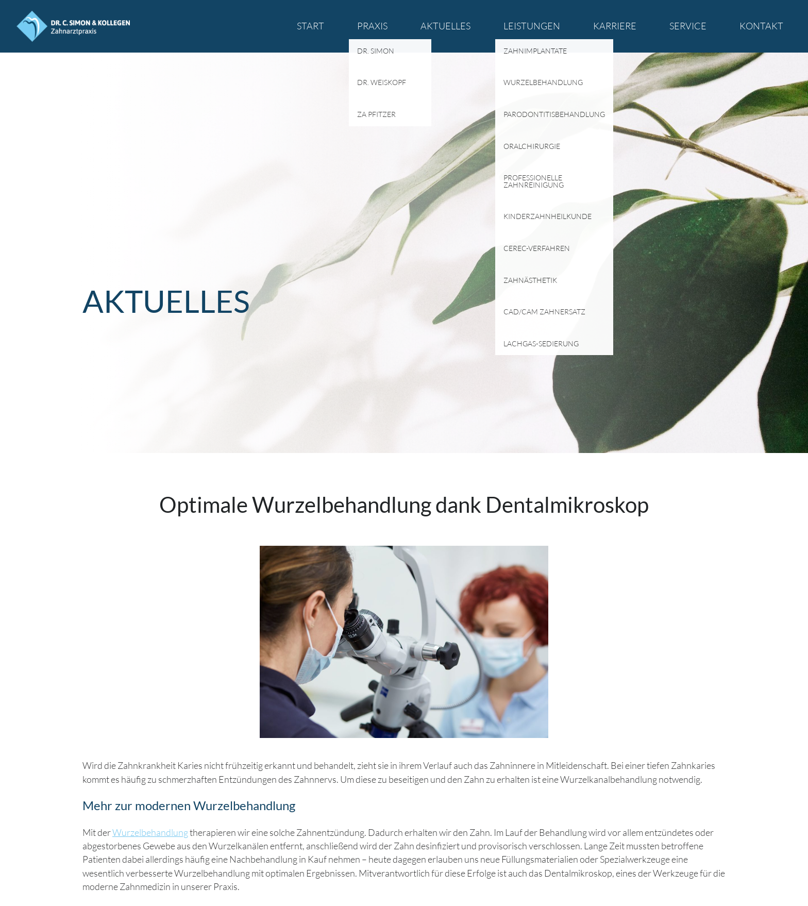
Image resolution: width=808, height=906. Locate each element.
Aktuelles (445, 25)
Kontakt (761, 25)
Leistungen (531, 25)
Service (687, 25)
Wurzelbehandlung (150, 832)
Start (310, 25)
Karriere (614, 25)
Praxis (372, 25)
